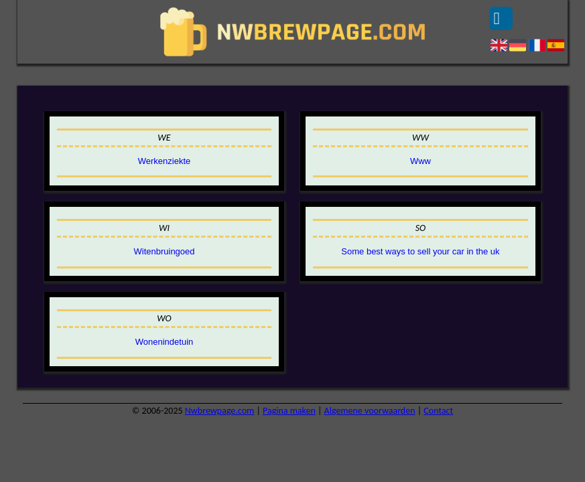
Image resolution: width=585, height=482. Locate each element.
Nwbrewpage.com (219, 410)
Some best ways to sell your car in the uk (420, 251)
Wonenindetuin (164, 342)
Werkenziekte (164, 161)
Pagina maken (289, 410)
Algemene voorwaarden (369, 410)
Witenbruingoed (163, 251)
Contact (438, 410)
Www (420, 161)
